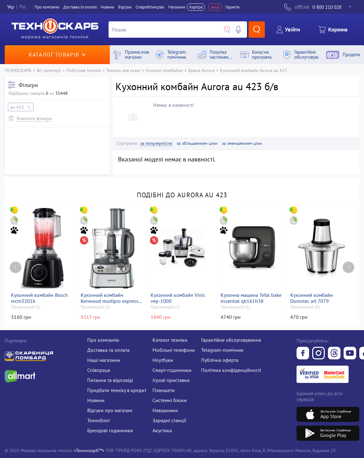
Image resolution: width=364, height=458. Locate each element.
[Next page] (348, 267)
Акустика (162, 430)
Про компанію (103, 340)
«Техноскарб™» (89, 450)
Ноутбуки (163, 360)
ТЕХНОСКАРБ (18, 70)
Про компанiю (47, 7)
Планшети (164, 390)
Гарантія (232, 7)
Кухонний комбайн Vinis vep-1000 (178, 298)
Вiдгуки (124, 7)
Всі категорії (49, 70)
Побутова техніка (84, 70)
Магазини (176, 7)
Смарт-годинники (172, 370)
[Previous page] (15, 267)
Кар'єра (196, 7)
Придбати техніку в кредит (116, 390)
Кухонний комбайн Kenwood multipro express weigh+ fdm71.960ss (109, 298)
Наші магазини (103, 360)
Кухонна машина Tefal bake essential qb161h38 (251, 298)
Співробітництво (150, 7)
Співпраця (98, 370)
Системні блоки (170, 400)
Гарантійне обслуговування (231, 340)
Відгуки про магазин (109, 410)
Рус (22, 7)
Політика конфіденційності (231, 370)
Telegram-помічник (222, 350)
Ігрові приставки (171, 380)
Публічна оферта (219, 360)
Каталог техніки (170, 340)
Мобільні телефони (174, 350)
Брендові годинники (110, 430)
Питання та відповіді (110, 380)
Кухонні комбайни (164, 70)
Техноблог (98, 420)
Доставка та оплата (80, 7)
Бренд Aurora (201, 70)
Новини (107, 7)
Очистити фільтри (34, 118)
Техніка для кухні (123, 70)
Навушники (165, 410)
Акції (215, 7)
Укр (10, 7)
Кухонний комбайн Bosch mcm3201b (39, 298)
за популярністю (156, 143)
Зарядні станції (169, 420)
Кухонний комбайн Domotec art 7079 (311, 298)
